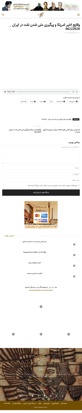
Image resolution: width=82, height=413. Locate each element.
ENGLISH (7, 403)
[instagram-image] (13, 306)
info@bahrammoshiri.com (37, 381)
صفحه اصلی (64, 403)
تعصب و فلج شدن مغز (34, 263)
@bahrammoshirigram (41, 290)
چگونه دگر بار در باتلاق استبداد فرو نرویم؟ (34, 252)
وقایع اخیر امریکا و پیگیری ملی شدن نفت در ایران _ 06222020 (56, 119)
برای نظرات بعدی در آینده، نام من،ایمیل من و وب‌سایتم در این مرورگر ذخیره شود (52, 185)
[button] (78, 15)
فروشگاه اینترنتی (16, 403)
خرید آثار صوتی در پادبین (29, 403)
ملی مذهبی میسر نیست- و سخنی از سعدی (35, 241)
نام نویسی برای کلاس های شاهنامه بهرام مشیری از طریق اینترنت (61, 131)
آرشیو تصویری (55, 403)
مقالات (39, 403)
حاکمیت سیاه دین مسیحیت (34, 273)
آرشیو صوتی (46, 403)
